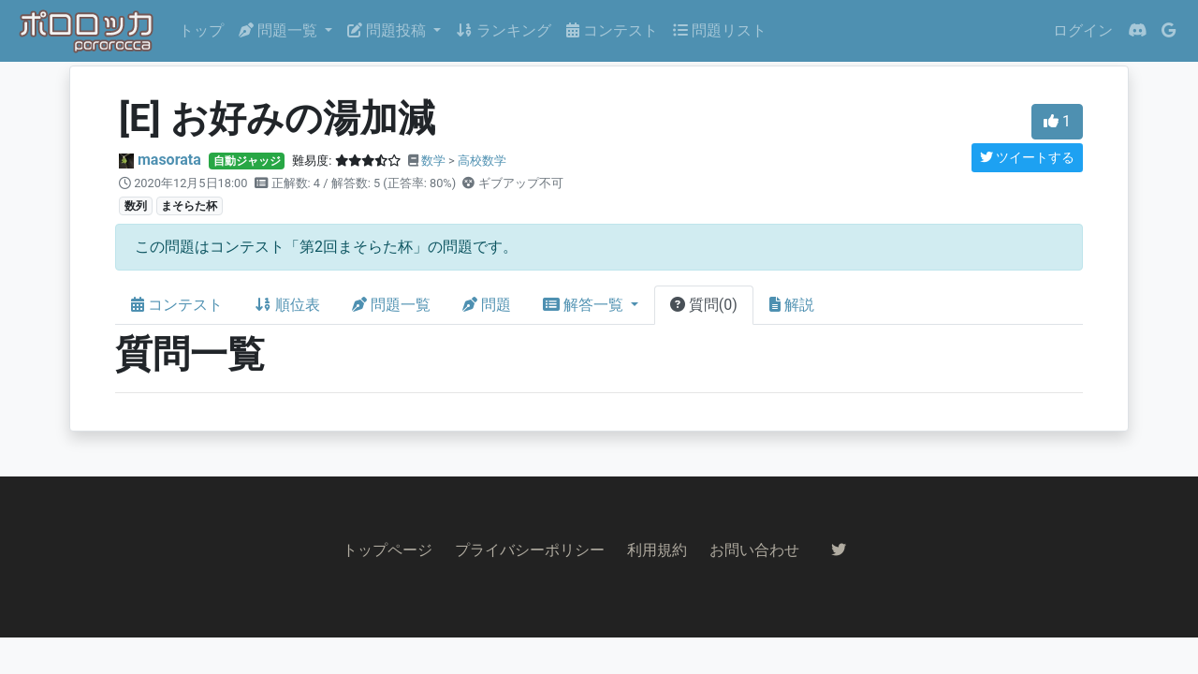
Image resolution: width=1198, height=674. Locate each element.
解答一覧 (585, 305)
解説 (791, 305)
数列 (135, 205)
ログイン (1083, 30)
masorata (169, 159)
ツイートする (1027, 157)
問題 (486, 305)
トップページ (387, 550)
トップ (201, 30)
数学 (433, 161)
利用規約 (657, 550)
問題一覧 (391, 305)
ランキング (503, 30)
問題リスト (720, 30)
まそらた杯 (189, 205)
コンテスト (612, 30)
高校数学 (482, 161)
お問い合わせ (754, 550)
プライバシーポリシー (530, 550)
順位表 (287, 305)
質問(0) (704, 305)
